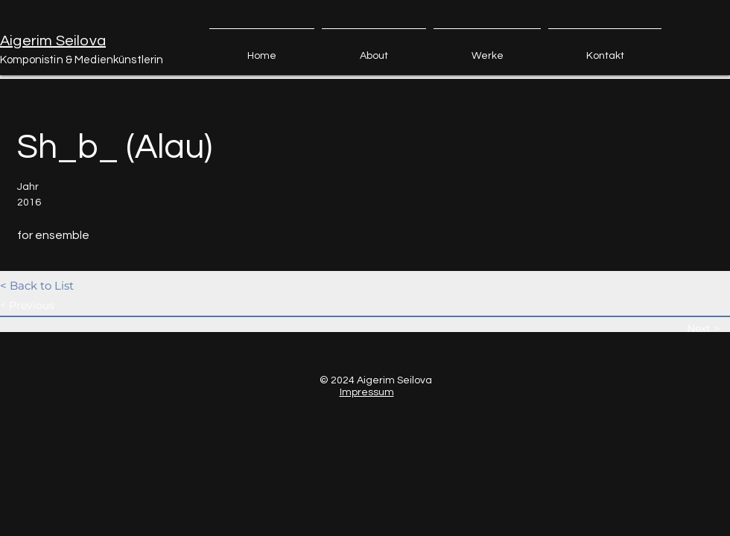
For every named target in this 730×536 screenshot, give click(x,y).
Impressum (367, 392)
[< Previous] (53, 306)
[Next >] (708, 329)
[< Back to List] (53, 285)
